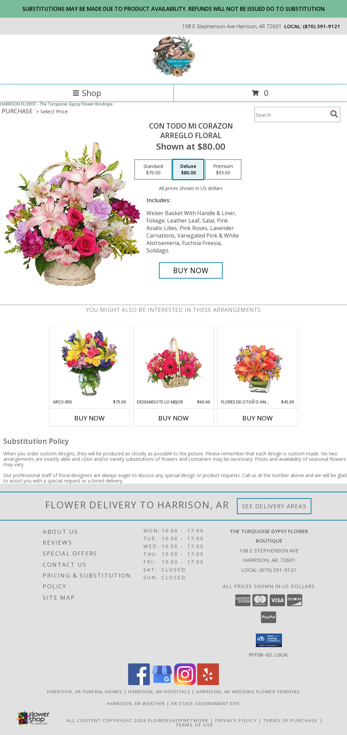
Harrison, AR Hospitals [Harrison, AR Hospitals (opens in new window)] (159, 691)
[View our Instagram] (185, 683)
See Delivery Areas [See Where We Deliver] (274, 506)
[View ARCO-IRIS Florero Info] (89, 363)
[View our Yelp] (208, 683)
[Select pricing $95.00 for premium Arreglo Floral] (223, 170)
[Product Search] (291, 114)
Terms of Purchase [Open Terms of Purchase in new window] (290, 720)
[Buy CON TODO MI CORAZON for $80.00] (191, 270)
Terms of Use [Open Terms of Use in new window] (194, 724)
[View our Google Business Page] (162, 683)
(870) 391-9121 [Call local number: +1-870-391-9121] (321, 26)
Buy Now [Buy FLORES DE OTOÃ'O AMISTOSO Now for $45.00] (257, 418)
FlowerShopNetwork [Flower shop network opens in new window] (178, 720)
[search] (334, 114)
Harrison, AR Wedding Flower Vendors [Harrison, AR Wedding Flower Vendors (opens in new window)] (248, 691)
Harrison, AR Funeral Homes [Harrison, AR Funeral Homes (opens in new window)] (85, 691)
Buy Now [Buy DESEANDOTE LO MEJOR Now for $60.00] (173, 418)
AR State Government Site (205, 703)
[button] (269, 640)
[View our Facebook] (139, 683)
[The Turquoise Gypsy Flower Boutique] (173, 75)
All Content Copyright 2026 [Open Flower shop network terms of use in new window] (106, 720)
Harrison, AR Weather (136, 703)
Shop (87, 92)
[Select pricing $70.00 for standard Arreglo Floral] (153, 170)
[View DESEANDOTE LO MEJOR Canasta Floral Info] (173, 363)
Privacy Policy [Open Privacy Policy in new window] (236, 720)
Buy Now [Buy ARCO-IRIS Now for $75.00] (89, 418)
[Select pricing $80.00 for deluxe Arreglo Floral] (188, 170)
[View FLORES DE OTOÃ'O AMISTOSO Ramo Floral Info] (257, 363)
